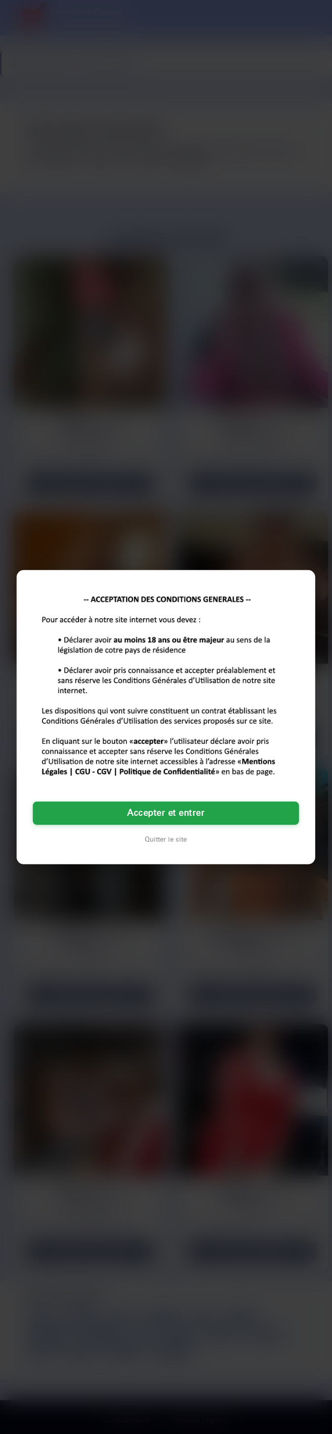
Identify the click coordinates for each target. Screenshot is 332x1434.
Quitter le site (166, 840)
